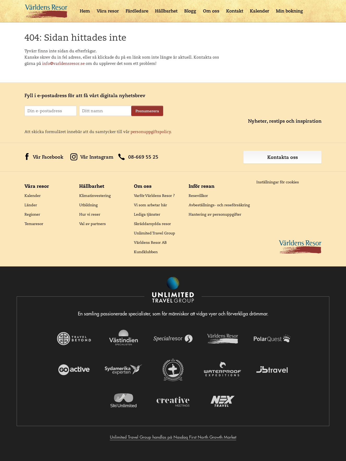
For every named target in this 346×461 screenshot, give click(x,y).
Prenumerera (147, 111)
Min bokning (289, 11)
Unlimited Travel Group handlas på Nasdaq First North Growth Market (173, 437)
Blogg (190, 11)
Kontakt (234, 11)
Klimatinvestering (95, 195)
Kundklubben (146, 252)
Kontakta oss (282, 157)
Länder (30, 205)
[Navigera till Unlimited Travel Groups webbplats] (173, 290)
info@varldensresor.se (63, 63)
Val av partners (92, 223)
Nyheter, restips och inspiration (285, 121)
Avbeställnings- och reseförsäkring (219, 205)
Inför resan (201, 186)
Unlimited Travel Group (154, 233)
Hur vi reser (89, 214)
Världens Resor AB (150, 242)
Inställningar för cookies (277, 182)
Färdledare (137, 11)
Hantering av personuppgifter (215, 214)
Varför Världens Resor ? (154, 195)
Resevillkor (198, 195)
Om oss (211, 11)
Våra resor (108, 11)
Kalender (259, 11)
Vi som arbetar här (150, 205)
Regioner (32, 214)
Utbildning (88, 205)
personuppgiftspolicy (151, 131)
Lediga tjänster (147, 214)
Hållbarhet (166, 11)
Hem (85, 11)
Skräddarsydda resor (152, 223)
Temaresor (33, 223)
